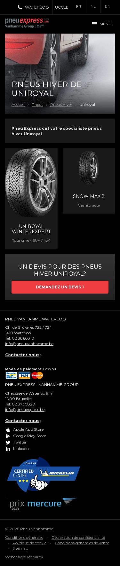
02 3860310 (23, 338)
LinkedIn (21, 448)
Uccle (61, 7)
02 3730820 (23, 404)
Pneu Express (34, 24)
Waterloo (37, 7)
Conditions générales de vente (82, 542)
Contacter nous (22, 354)
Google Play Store (29, 435)
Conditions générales (24, 537)
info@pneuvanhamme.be (29, 343)
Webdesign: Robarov (24, 556)
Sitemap (20, 548)
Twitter (20, 442)
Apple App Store (28, 429)
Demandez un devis (58, 287)
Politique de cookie (29, 542)
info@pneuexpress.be (24, 409)
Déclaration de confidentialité (78, 537)
